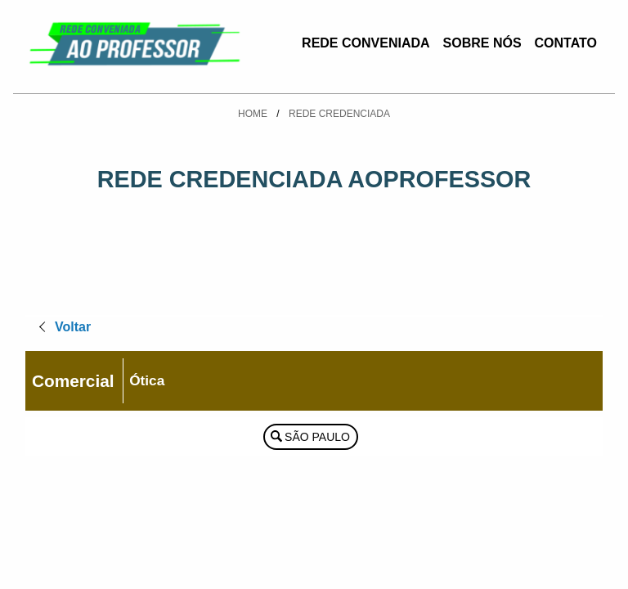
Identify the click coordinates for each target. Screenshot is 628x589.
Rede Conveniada (365, 43)
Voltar (73, 327)
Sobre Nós (482, 43)
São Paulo (317, 436)
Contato (566, 43)
